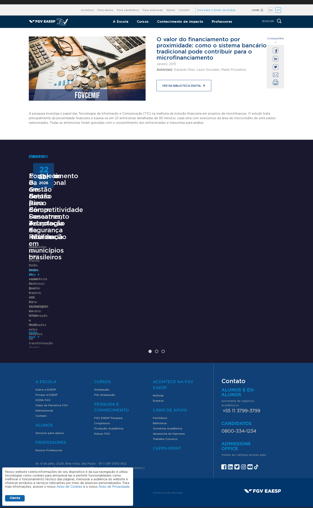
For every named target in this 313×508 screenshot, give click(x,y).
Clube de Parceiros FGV (51, 383)
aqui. (263, 433)
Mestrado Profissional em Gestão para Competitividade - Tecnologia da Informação (63, 271)
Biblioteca (160, 401)
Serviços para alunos (49, 411)
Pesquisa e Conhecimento (111, 386)
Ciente (15, 498)
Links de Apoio (170, 389)
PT (278, 10)
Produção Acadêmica (108, 407)
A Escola (121, 21)
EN (270, 10)
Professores (222, 21)
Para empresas (153, 10)
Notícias (158, 374)
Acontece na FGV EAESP (173, 363)
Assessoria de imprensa (167, 471)
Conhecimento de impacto (180, 21)
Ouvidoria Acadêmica (167, 407)
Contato (184, 10)
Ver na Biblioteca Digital (181, 85)
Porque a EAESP (46, 373)
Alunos (44, 404)
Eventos (158, 379)
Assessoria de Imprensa (169, 412)
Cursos (143, 21)
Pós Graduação (104, 373)
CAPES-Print (167, 427)
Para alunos (105, 10)
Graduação (101, 368)
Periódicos (160, 396)
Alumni (170, 10)
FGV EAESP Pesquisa (108, 396)
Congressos (102, 401)
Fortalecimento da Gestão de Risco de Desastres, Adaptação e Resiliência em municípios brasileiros (243, 271)
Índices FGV (102, 412)
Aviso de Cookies (69, 486)
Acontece (87, 10)
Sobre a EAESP (45, 368)
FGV (151, 2)
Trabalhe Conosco (165, 417)
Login (255, 10)
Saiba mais (37, 320)
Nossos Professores (48, 428)
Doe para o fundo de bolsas (216, 10)
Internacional (44, 389)
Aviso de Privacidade (114, 486)
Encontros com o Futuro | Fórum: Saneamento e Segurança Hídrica (147, 267)
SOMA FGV (42, 378)
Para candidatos (128, 10)
